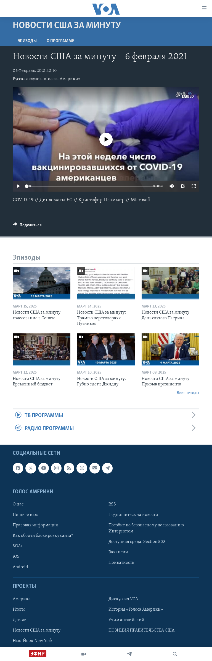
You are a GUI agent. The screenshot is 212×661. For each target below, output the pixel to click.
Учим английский (126, 620)
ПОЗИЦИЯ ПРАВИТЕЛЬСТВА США (141, 630)
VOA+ (18, 546)
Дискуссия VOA (123, 599)
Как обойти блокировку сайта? (43, 536)
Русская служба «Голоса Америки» (47, 79)
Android (20, 567)
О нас (18, 504)
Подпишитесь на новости (133, 515)
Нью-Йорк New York (32, 641)
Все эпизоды (188, 393)
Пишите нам (25, 515)
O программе (60, 41)
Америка (22, 599)
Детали (20, 620)
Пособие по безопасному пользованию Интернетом (146, 528)
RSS (112, 504)
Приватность (121, 563)
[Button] (27, 226)
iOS (16, 557)
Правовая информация (35, 525)
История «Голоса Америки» (135, 609)
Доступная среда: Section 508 (137, 542)
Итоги (19, 609)
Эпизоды (27, 41)
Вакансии (118, 552)
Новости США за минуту (36, 630)
